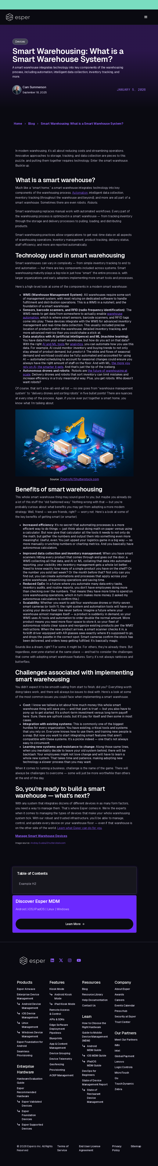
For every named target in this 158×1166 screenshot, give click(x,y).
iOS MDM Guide (96, 1055)
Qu (116, 1078)
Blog (31, 124)
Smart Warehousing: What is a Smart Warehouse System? (82, 124)
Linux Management (30, 1025)
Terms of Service (63, 1148)
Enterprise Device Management (28, 996)
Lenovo (119, 1061)
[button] (146, 17)
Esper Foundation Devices (29, 1115)
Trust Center (123, 1022)
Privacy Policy (116, 1148)
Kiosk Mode (56, 989)
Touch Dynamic (124, 1083)
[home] (18, 17)
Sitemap (136, 1146)
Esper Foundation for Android (30, 1044)
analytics (76, 344)
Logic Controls (124, 1067)
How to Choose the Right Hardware (94, 1025)
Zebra (118, 1089)
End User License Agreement (89, 1148)
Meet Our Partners (126, 1039)
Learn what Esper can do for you (79, 828)
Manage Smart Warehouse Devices (41, 836)
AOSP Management (61, 1075)
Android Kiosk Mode (63, 996)
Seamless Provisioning (24, 1053)
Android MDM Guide (94, 1048)
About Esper (122, 989)
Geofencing (56, 1064)
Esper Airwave (26, 989)
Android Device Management (31, 1006)
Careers (119, 1000)
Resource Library (92, 994)
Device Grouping (59, 1053)
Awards (119, 994)
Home (18, 124)
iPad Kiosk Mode (64, 1004)
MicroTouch (122, 1072)
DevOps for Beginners (89, 1073)
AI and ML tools (53, 344)
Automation (80, 193)
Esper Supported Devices (32, 1126)
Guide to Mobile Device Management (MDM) (95, 1036)
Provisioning (57, 1070)
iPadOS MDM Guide (94, 1063)
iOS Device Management (30, 1015)
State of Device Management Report (94, 1082)
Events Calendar (125, 1005)
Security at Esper (125, 1016)
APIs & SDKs (56, 1019)
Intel (117, 1050)
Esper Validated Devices (32, 1103)
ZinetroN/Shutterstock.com (79, 479)
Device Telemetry (60, 1059)
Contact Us (89, 1005)
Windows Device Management (32, 1034)
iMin (117, 1045)
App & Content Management (58, 1045)
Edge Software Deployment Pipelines (58, 1029)
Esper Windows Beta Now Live (85, 4)
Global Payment (124, 1056)
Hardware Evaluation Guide (29, 1080)
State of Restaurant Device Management (95, 1096)
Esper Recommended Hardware (26, 1092)
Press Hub (121, 1011)
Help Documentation (95, 1000)
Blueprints (55, 1038)
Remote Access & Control (59, 1012)
